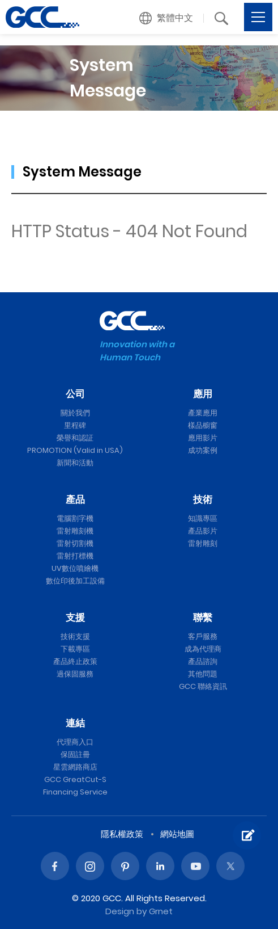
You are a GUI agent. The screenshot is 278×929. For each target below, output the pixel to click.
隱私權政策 (122, 834)
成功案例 (202, 450)
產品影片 (202, 531)
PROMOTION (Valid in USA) (75, 450)
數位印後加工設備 (75, 580)
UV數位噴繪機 (75, 568)
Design (119, 911)
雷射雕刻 (202, 543)
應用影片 (202, 437)
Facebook (55, 866)
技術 (202, 499)
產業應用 (202, 412)
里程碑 (75, 425)
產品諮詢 (202, 661)
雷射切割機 (75, 543)
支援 (75, 617)
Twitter (230, 866)
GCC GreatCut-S (75, 779)
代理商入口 (75, 742)
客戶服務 (202, 636)
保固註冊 (75, 754)
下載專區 (75, 649)
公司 (75, 394)
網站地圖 (177, 834)
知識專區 (202, 518)
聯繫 (202, 617)
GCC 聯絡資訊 (203, 686)
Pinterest (125, 866)
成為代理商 (203, 649)
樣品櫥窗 (202, 425)
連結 (75, 723)
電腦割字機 (75, 518)
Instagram (90, 866)
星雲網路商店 (75, 767)
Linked (160, 866)
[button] (166, 18)
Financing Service (75, 792)
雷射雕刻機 (75, 531)
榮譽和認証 (75, 437)
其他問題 (202, 674)
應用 (202, 394)
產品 (75, 499)
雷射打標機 (75, 555)
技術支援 (75, 636)
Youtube (195, 866)
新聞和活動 (75, 462)
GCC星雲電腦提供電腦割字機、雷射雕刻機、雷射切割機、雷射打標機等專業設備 (42, 17)
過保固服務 (75, 674)
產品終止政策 (75, 661)
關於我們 (75, 412)
